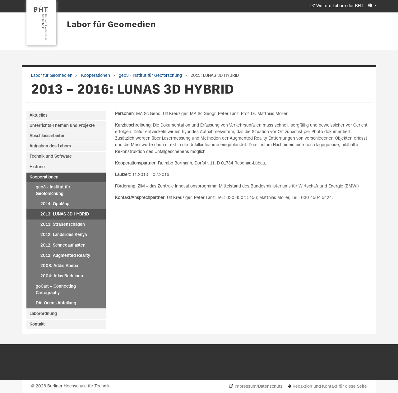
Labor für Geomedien (111, 25)
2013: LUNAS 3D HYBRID (64, 214)
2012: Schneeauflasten (63, 245)
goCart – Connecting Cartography (56, 289)
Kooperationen (95, 76)
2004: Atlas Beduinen (61, 276)
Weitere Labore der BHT (339, 6)
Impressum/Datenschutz (258, 387)
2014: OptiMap (54, 204)
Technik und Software (51, 157)
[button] (371, 6)
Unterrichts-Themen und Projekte (62, 126)
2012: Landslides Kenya (63, 235)
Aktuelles (39, 115)
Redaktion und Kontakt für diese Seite (330, 387)
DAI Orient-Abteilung (56, 303)
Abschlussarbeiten (48, 136)
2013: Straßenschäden (62, 225)
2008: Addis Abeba (59, 266)
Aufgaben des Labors (50, 146)
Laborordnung (43, 314)
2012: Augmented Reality (65, 256)
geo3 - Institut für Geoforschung (150, 76)
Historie (37, 167)
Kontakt (37, 324)
